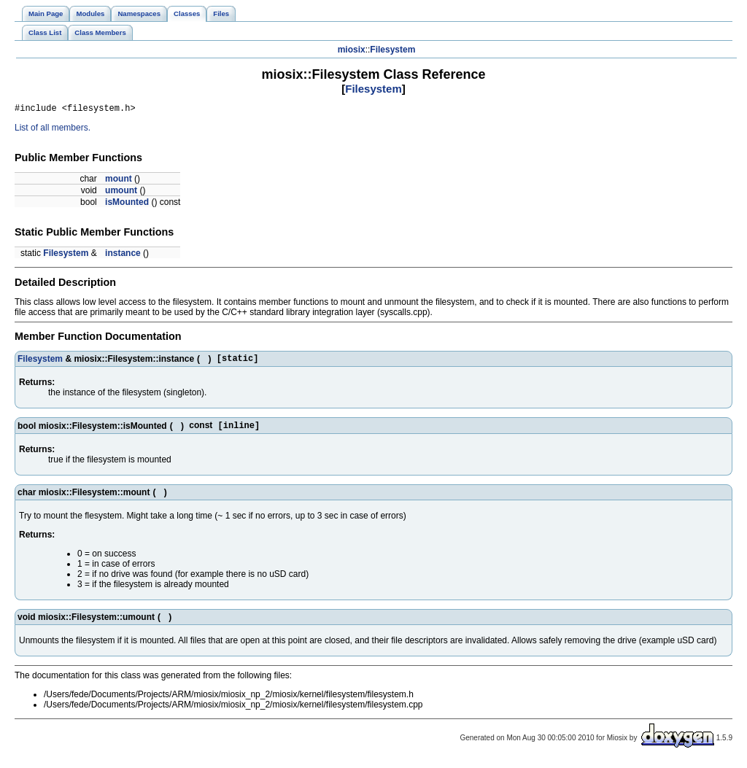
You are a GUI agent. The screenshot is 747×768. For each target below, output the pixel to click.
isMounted (127, 204)
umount (121, 192)
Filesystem (392, 49)
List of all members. (52, 130)
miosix (351, 49)
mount (118, 181)
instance (123, 255)
